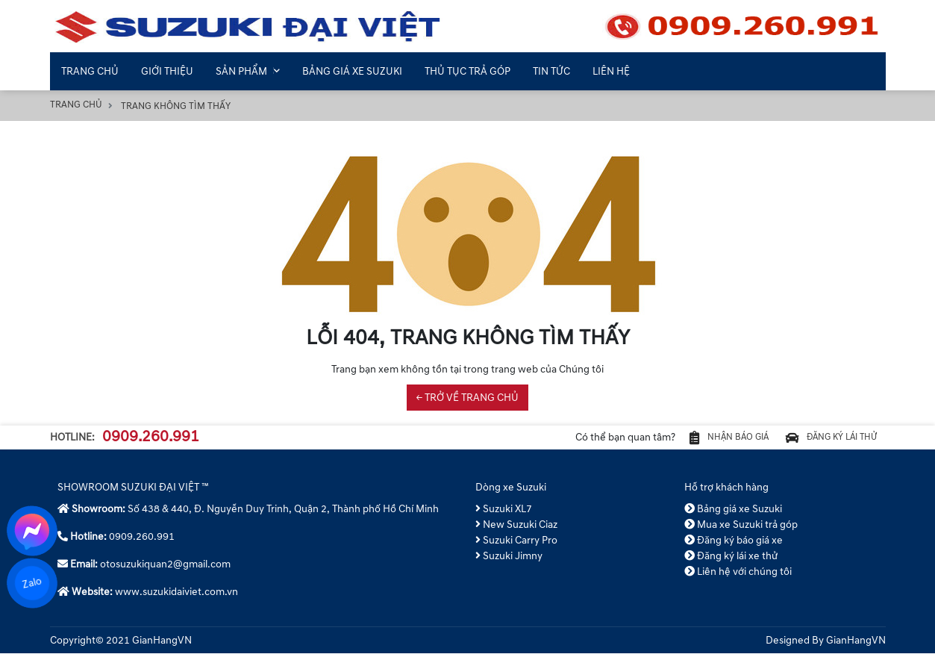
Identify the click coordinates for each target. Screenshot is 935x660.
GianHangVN (856, 647)
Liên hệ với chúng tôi (738, 578)
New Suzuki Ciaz (516, 531)
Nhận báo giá (700, 441)
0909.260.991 (150, 440)
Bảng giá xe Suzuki (733, 515)
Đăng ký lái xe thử (731, 562)
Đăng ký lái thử (822, 441)
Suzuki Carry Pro (516, 547)
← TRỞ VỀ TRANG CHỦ (467, 397)
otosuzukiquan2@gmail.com (165, 570)
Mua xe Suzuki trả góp (741, 531)
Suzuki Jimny (509, 562)
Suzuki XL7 (504, 515)
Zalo (32, 582)
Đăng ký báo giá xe (734, 547)
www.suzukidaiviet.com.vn (176, 598)
